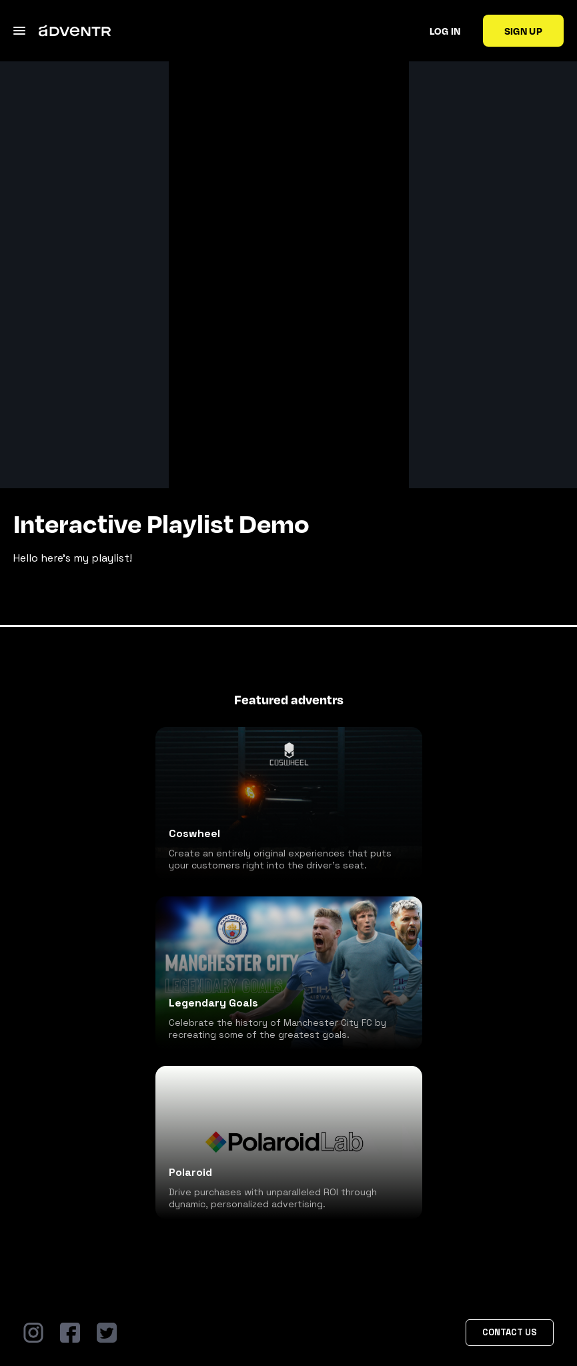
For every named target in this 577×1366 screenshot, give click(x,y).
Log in (445, 31)
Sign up (523, 31)
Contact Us (509, 1332)
